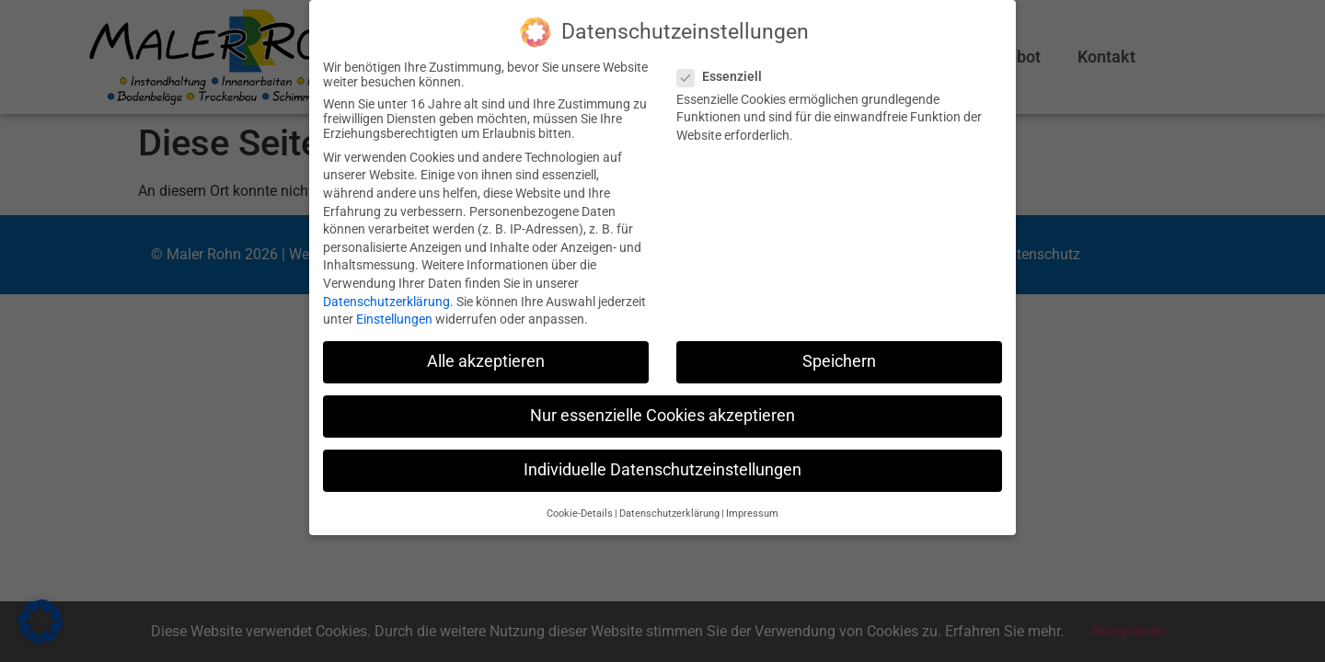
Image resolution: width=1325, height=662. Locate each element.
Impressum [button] (752, 513)
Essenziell (725, 76)
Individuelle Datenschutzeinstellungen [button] (662, 470)
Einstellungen (394, 319)
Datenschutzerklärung (386, 301)
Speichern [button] (839, 361)
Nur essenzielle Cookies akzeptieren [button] (662, 415)
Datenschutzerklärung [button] (669, 513)
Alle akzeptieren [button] (486, 361)
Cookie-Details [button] (580, 513)
